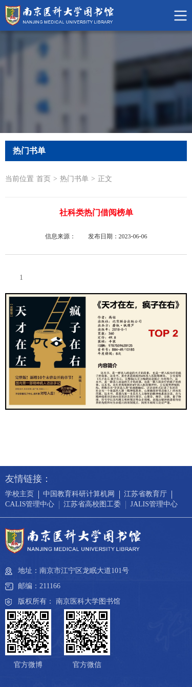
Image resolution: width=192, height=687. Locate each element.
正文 (105, 179)
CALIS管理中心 (29, 504)
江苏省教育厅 (145, 494)
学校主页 (19, 494)
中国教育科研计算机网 (79, 494)
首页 (43, 179)
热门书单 (74, 179)
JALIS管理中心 (154, 504)
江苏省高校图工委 (92, 504)
